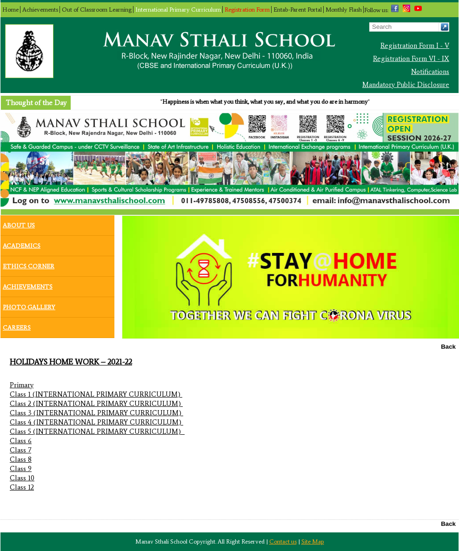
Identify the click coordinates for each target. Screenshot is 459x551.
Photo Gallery (29, 305)
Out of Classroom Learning (97, 9)
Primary (21, 385)
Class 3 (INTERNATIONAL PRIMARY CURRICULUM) (96, 413)
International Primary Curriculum (178, 9)
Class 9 (21, 469)
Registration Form (247, 9)
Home (10, 9)
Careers (17, 325)
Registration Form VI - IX (411, 58)
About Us (19, 223)
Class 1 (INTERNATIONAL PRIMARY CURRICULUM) (96, 394)
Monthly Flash (344, 9)
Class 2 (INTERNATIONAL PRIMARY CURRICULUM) (96, 403)
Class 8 (21, 459)
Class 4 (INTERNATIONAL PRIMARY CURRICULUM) (96, 422)
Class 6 (21, 441)
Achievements (40, 9)
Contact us (283, 541)
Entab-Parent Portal (297, 9)
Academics (21, 243)
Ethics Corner (28, 264)
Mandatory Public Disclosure (405, 84)
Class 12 (22, 487)
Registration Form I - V (414, 45)
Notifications (430, 71)
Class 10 (22, 478)
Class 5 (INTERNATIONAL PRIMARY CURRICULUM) (97, 431)
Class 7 (20, 450)
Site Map (312, 541)
